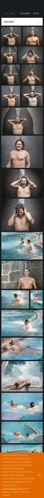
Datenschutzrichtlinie (12, 488)
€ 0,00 (36, 13)
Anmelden (25, 13)
